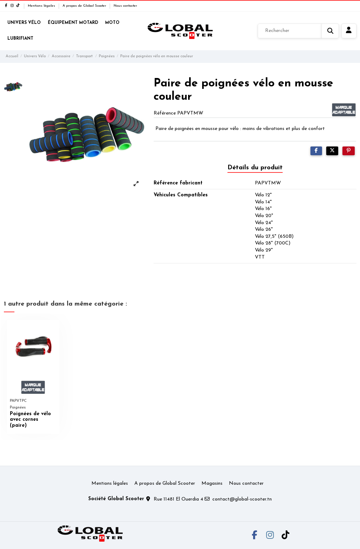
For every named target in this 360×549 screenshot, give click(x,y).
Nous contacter (125, 6)
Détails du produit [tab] (255, 167)
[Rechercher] (298, 31)
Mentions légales (42, 6)
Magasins (212, 483)
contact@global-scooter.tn (242, 499)
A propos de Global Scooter (85, 6)
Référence (165, 113)
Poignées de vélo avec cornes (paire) (30, 420)
